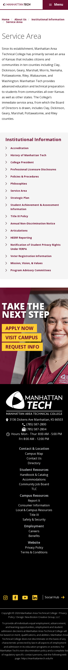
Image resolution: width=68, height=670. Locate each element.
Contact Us (34, 458)
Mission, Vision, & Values (27, 263)
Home (5, 19)
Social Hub (55, 597)
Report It (34, 501)
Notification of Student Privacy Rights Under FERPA (36, 247)
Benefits (34, 536)
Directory (34, 463)
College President (22, 162)
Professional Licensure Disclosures (33, 169)
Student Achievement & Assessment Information (35, 207)
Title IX (34, 515)
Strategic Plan (20, 197)
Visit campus (21, 337)
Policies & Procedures (25, 176)
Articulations (19, 230)
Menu (55, 4)
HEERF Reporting (21, 237)
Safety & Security (34, 519)
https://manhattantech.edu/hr (37, 658)
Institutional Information (48, 19)
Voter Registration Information (31, 256)
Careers (34, 531)
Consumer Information (34, 505)
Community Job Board (34, 484)
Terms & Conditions (34, 552)
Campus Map (34, 454)
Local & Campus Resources (34, 510)
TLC (34, 489)
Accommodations (34, 479)
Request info (22, 346)
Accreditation (19, 148)
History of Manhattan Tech (28, 155)
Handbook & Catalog (34, 475)
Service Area (19, 190)
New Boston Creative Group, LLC (42, 617)
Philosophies (19, 183)
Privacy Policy (34, 548)
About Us (20, 19)
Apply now (19, 328)
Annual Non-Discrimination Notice (33, 223)
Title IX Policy (19, 216)
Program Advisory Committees (31, 270)
